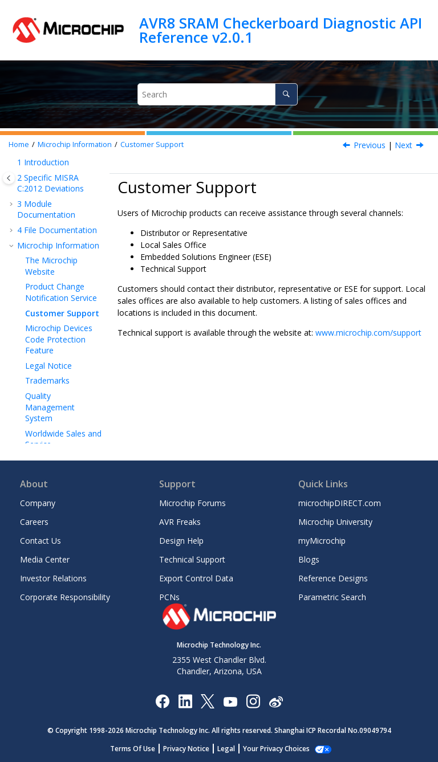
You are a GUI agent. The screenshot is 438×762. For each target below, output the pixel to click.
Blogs (308, 559)
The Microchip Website (51, 266)
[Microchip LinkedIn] (185, 701)
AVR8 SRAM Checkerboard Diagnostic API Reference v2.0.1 (280, 30)
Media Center (45, 559)
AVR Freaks (180, 521)
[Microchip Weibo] (276, 701)
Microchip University (335, 521)
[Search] (286, 94)
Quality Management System (50, 406)
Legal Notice (48, 365)
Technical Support (192, 559)
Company (37, 503)
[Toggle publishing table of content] (9, 178)
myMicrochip (322, 540)
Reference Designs (333, 578)
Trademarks (47, 380)
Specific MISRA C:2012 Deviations (50, 183)
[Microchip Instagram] (253, 701)
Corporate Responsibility (65, 597)
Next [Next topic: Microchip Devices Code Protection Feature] (403, 145)
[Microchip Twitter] (207, 701)
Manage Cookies (276, 748)
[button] (12, 162)
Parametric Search (332, 597)
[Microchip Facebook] (162, 701)
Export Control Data (196, 578)
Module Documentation (46, 209)
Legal (232, 748)
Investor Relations (53, 578)
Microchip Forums (192, 503)
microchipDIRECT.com (339, 503)
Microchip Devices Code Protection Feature (58, 339)
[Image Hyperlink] (230, 701)
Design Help (181, 540)
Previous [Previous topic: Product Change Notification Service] (370, 145)
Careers (34, 521)
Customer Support (152, 144)
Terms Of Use (138, 748)
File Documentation (57, 230)
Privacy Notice (192, 748)
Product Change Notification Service (61, 292)
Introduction (43, 162)
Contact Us (40, 540)
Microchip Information (75, 144)
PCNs (169, 597)
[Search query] (217, 94)
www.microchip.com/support (368, 332)
